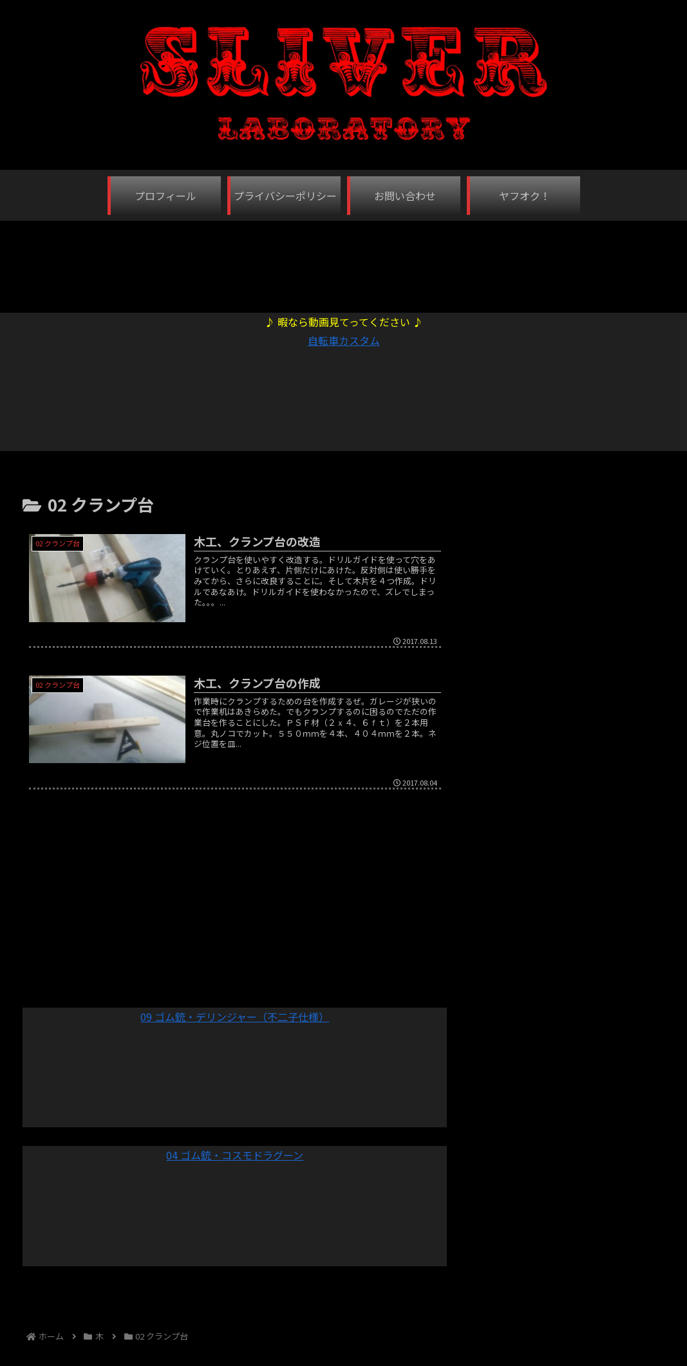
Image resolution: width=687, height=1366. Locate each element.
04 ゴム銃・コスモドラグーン (234, 1155)
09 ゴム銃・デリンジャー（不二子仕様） (234, 1016)
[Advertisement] (343, 260)
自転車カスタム (344, 340)
